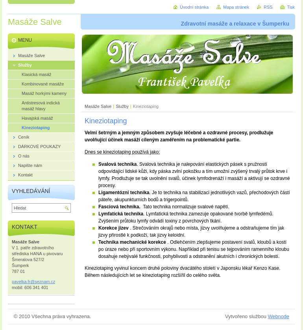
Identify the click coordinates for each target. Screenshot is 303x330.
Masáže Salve (98, 106)
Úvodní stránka (194, 7)
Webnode (278, 316)
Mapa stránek (236, 7)
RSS (268, 7)
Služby (122, 106)
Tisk (291, 7)
